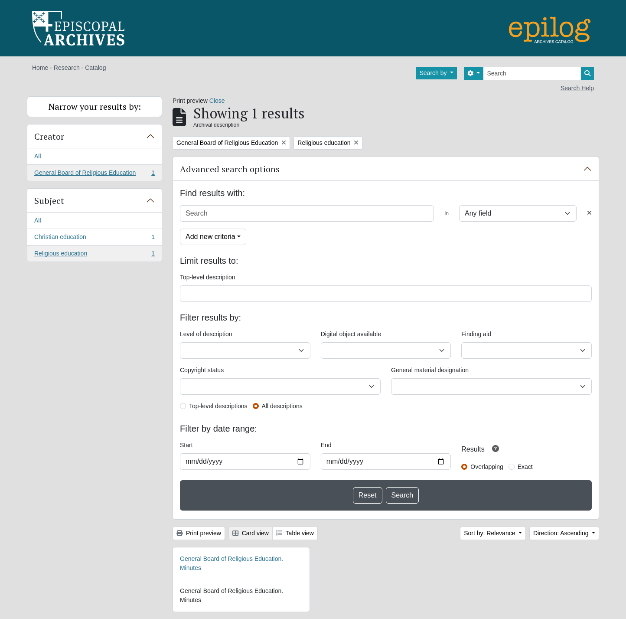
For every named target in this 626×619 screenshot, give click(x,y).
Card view (250, 533)
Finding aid (476, 334)
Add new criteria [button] (210, 236)
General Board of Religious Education (94, 174)
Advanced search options (230, 169)
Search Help (577, 88)
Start (186, 445)
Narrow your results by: (95, 106)
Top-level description (207, 277)
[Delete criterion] (589, 213)
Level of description (206, 334)
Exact (525, 466)
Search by (434, 72)
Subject (49, 200)
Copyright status (202, 370)
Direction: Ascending (561, 533)
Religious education (94, 255)
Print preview (198, 533)
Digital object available (351, 334)
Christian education (94, 239)
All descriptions (282, 406)
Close (217, 100)
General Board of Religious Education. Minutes (231, 563)
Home (40, 67)
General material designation (430, 370)
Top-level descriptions (218, 406)
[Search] (532, 73)
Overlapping (486, 466)
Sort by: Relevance (490, 533)
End (326, 445)
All (37, 156)
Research (67, 67)
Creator (49, 136)
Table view (295, 533)
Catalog (95, 67)
